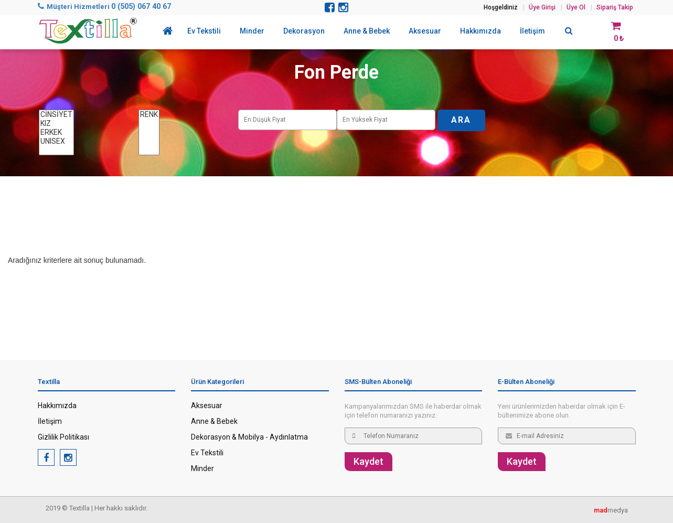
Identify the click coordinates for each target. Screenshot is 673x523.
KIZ (56, 123)
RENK (149, 114)
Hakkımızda (480, 31)
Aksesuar (425, 31)
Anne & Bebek (367, 31)
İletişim (532, 31)
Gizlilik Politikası (63, 437)
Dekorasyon (304, 31)
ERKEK (56, 132)
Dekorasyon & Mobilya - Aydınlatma (249, 437)
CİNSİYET (56, 114)
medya (611, 510)
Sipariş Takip (614, 7)
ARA (461, 120)
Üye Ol (576, 7)
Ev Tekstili (204, 31)
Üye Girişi (542, 7)
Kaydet (368, 461)
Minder (252, 31)
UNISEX (56, 141)
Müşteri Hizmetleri (104, 6)
